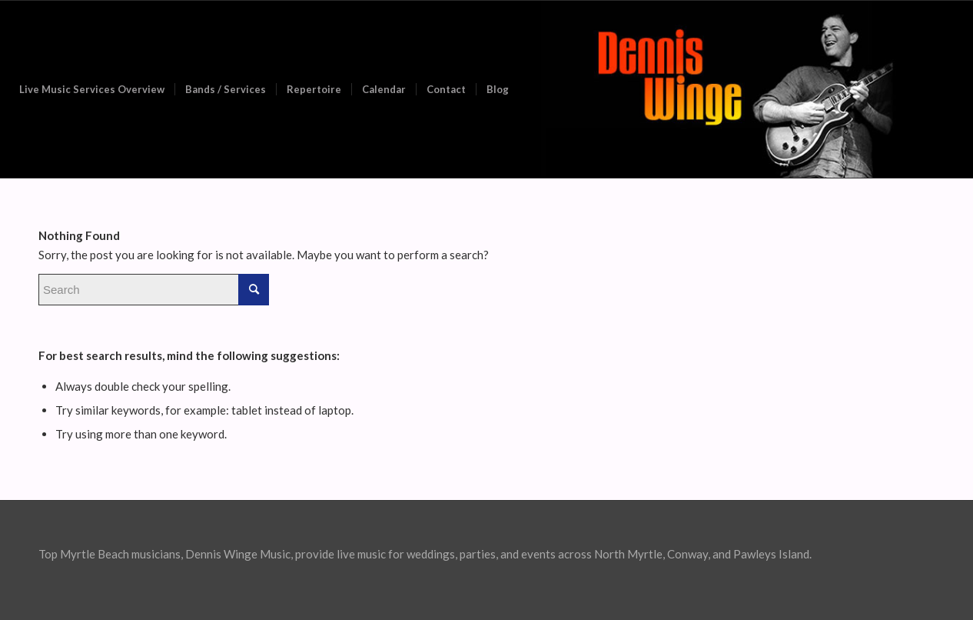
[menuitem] (91, 89)
